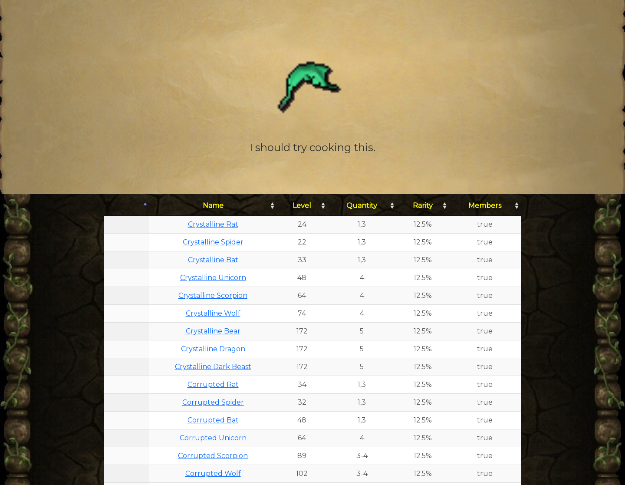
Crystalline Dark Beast (213, 367)
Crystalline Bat (213, 260)
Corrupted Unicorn (213, 438)
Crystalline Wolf (213, 313)
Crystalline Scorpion (212, 295)
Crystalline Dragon (213, 349)
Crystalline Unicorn (213, 278)
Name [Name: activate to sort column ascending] (213, 205)
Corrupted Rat (213, 384)
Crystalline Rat (213, 224)
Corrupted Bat (213, 420)
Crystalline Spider (213, 242)
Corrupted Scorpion (213, 456)
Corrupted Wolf (213, 473)
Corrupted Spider (213, 402)
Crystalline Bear (213, 331)
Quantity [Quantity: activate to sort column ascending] (361, 205)
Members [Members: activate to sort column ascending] (484, 205)
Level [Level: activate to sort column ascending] (302, 205)
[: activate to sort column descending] (126, 206)
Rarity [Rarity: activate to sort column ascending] (423, 205)
